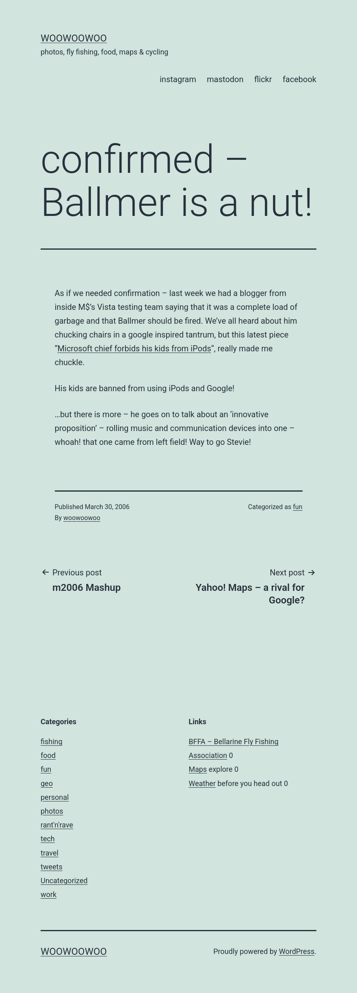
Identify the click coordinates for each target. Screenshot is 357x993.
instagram (178, 79)
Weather (202, 783)
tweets (52, 866)
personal (55, 797)
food (48, 755)
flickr (263, 79)
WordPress (296, 951)
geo (47, 783)
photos (52, 811)
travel (49, 853)
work (48, 894)
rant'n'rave (57, 825)
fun (297, 507)
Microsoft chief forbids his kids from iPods (134, 348)
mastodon (225, 79)
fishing (52, 741)
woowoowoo (74, 38)
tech (48, 838)
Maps (198, 769)
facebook (299, 79)
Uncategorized (64, 880)
